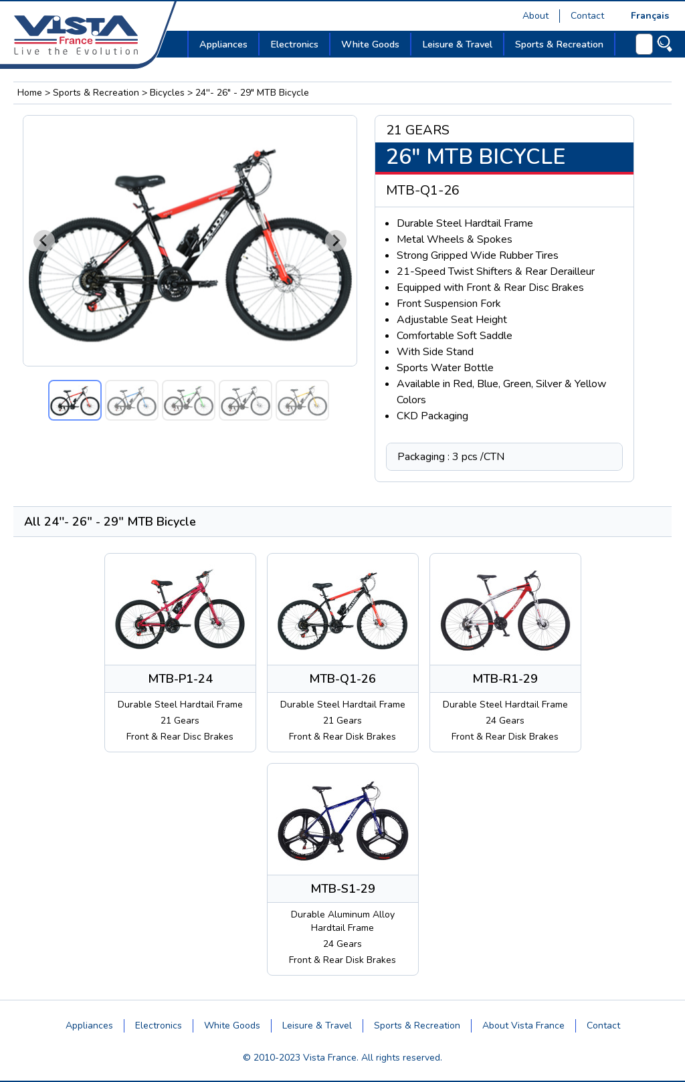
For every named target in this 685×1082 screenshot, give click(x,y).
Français (650, 15)
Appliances (89, 1025)
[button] (75, 400)
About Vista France (523, 1025)
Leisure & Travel (317, 1025)
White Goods (232, 1025)
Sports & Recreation (96, 92)
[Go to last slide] (44, 240)
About (535, 15)
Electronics (158, 1025)
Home (29, 92)
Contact (587, 15)
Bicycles (167, 92)
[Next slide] (336, 240)
